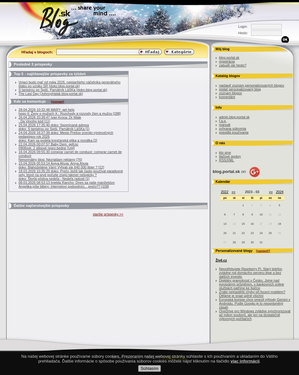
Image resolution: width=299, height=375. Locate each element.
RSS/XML (226, 160)
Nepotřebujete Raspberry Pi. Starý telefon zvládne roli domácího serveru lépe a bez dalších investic (250, 272)
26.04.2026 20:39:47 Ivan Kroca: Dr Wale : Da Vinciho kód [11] (50, 119)
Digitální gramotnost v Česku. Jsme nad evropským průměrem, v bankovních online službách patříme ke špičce (251, 284)
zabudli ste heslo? (232, 65)
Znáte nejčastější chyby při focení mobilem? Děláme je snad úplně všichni (252, 294)
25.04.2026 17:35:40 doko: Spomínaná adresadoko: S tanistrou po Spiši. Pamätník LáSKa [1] (54, 127)
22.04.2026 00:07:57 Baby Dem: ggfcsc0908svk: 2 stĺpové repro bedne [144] (48, 146)
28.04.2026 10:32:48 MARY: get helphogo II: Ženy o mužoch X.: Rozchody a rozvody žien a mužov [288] (70, 111)
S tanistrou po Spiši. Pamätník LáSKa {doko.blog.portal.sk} (63, 90)
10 (261, 214)
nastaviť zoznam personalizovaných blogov (251, 85)
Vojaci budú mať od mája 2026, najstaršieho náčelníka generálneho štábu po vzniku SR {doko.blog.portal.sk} (70, 84)
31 (261, 242)
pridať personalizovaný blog (240, 89)
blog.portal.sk (229, 57)
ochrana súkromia (232, 128)
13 (225, 223)
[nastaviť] (263, 251)
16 (252, 223)
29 (243, 242)
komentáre (227, 97)
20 (225, 233)
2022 (225, 192)
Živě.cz (221, 260)
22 (243, 233)
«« (233, 192)
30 (252, 242)
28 (234, 242)
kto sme (225, 152)
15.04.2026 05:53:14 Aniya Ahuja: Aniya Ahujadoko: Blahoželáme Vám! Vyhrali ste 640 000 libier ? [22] (61, 165)
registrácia (227, 61)
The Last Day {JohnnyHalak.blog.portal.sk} (51, 94)
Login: (243, 26)
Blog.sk (60, 20)
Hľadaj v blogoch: (37, 52)
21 (234, 233)
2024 (280, 192)
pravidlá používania (233, 132)
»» (271, 192)
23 (252, 233)
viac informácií (245, 366)
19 (279, 223)
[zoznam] (57, 101)
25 (270, 233)
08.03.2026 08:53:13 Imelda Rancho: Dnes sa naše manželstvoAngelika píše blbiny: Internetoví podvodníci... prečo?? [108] (66, 184)
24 (261, 233)
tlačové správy (230, 156)
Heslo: (243, 33)
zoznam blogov (230, 93)
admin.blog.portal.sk (234, 117)
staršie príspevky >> (108, 214)
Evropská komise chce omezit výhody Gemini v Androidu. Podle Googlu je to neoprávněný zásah (254, 303)
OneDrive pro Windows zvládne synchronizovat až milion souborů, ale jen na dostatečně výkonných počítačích (254, 315)
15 (243, 223)
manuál (224, 125)
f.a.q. (223, 121)
